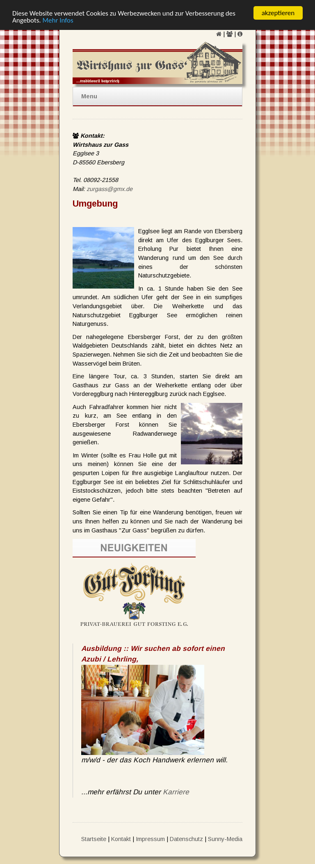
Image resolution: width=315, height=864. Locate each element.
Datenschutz (186, 838)
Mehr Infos (57, 20)
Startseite (93, 838)
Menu (89, 96)
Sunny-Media (225, 838)
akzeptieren (278, 13)
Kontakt (121, 838)
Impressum (150, 838)
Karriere (176, 792)
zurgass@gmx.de (109, 189)
